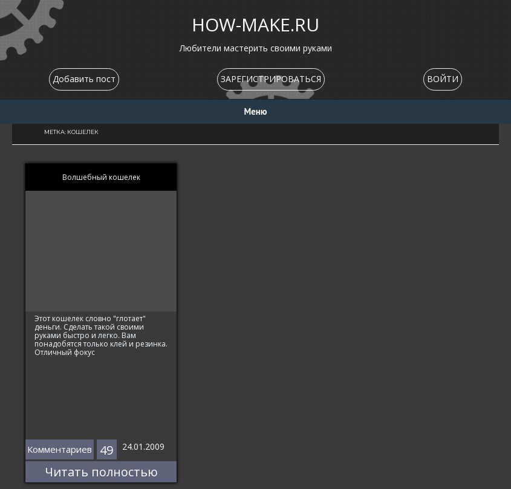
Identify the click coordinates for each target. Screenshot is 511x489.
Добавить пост (84, 79)
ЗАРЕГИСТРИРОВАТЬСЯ (271, 79)
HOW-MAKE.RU (255, 24)
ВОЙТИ (442, 79)
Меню (255, 111)
